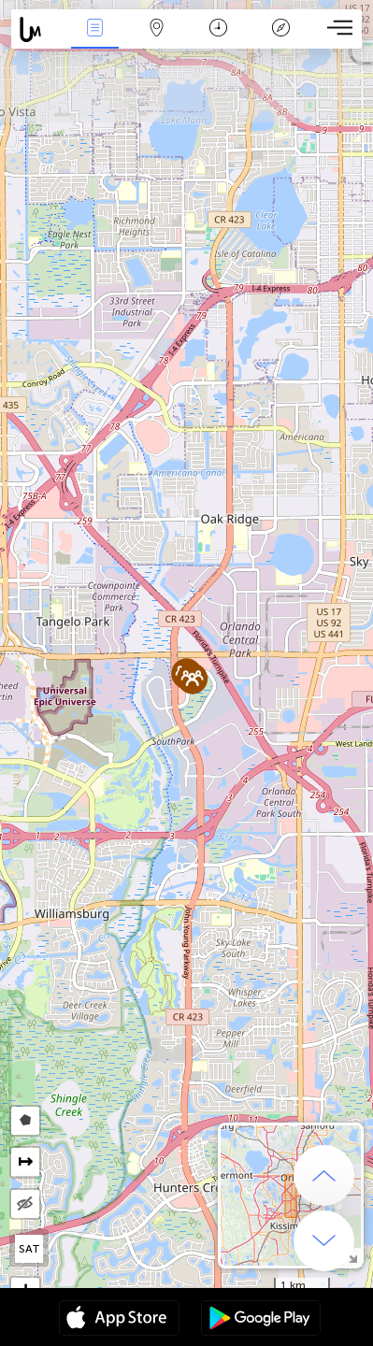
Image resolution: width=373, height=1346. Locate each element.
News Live (94, 29)
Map (157, 29)
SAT (29, 1248)
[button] (192, 678)
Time (218, 29)
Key (280, 29)
